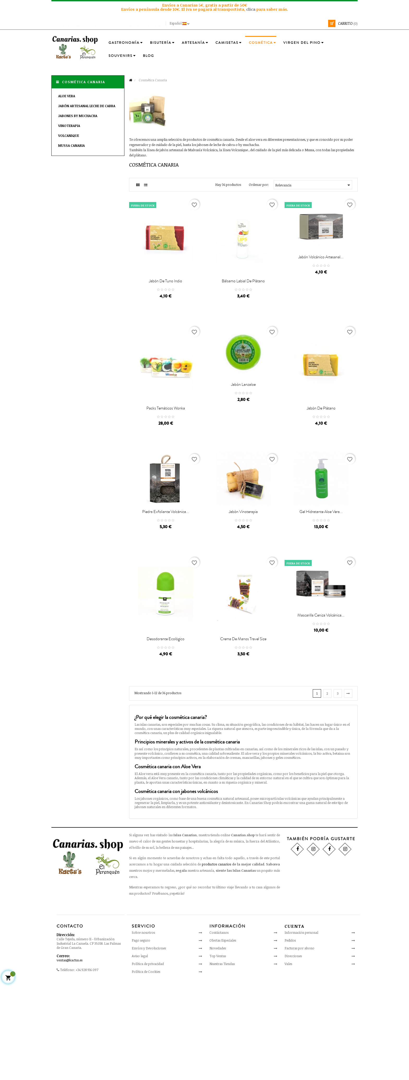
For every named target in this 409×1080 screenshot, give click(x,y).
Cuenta (294, 1023)
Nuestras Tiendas (222, 1060)
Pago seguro (141, 1037)
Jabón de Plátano (321, 460)
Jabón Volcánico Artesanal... (321, 275)
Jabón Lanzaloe (243, 429)
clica (251, 9)
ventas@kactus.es (69, 1057)
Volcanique (68, 135)
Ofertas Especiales (222, 1037)
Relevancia (313, 185)
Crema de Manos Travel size (243, 736)
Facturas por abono (299, 1044)
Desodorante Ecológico (165, 736)
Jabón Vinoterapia (243, 582)
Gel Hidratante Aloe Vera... (321, 582)
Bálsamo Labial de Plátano (243, 307)
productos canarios (216, 961)
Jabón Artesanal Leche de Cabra (86, 105)
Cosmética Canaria (83, 82)
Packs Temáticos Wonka (165, 460)
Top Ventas (217, 1052)
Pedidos (290, 1037)
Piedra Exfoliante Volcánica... (165, 582)
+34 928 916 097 (87, 1066)
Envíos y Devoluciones (149, 1044)
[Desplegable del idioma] (180, 23)
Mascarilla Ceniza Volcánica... (321, 704)
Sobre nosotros (143, 1029)
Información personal (301, 1029)
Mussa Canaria (71, 145)
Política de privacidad (148, 1060)
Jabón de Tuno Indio (165, 307)
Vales (288, 1060)
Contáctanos (218, 1029)
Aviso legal (140, 1052)
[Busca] (291, 23)
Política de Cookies (146, 1068)
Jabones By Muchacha (77, 115)
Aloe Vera (66, 96)
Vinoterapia (69, 125)
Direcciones (293, 1052)
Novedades (217, 1044)
